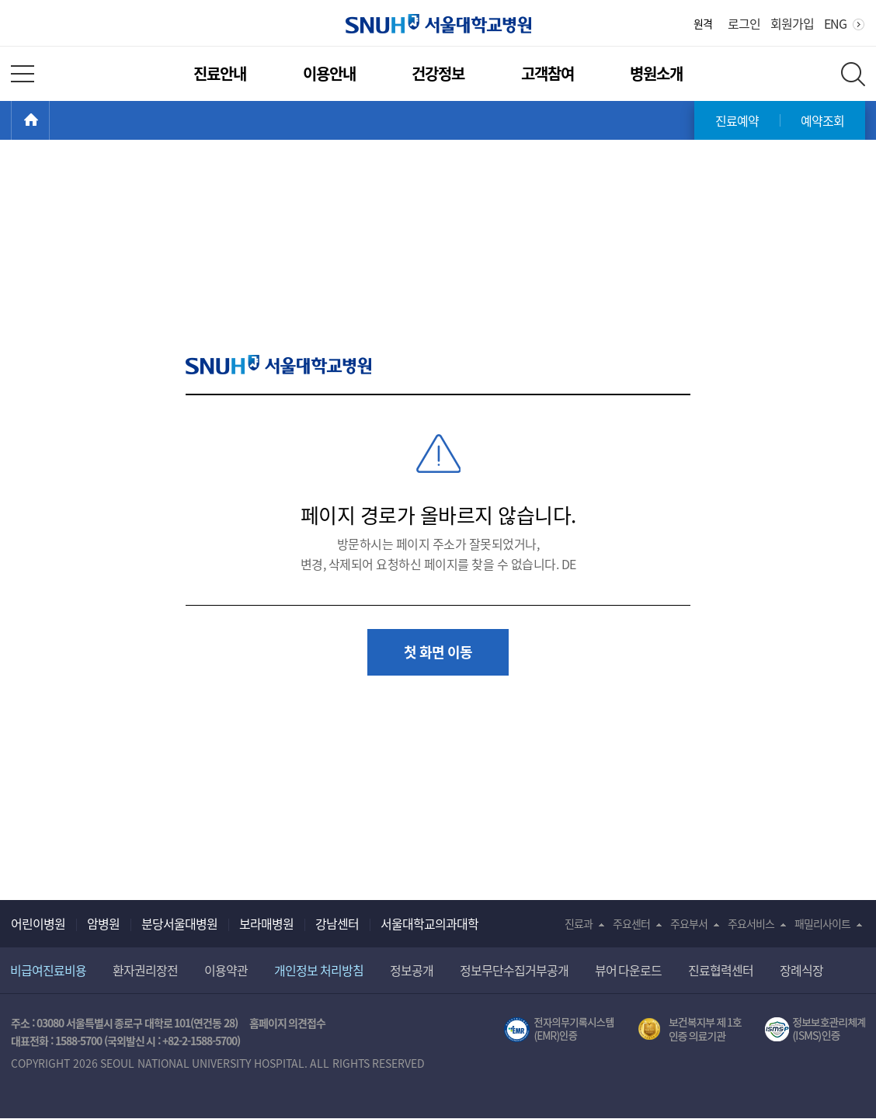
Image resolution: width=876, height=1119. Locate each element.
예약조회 (822, 120)
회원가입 (792, 23)
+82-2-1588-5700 (199, 1040)
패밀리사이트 (822, 923)
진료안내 (219, 73)
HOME (49, 120)
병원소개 (656, 73)
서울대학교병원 (438, 23)
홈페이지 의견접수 (287, 1022)
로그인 (744, 23)
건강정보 (438, 73)
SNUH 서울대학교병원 (278, 364)
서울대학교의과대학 (429, 923)
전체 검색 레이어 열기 (853, 74)
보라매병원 (266, 923)
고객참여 (547, 73)
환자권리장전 (145, 970)
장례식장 (801, 970)
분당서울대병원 (179, 923)
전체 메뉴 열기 (22, 73)
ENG (835, 23)
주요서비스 (751, 923)
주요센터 (631, 923)
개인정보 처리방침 (318, 970)
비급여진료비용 (48, 970)
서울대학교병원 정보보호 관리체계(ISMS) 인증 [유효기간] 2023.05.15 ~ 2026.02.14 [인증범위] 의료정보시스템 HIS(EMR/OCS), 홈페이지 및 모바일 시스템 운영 (815, 1029)
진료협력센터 (720, 970)
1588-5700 (78, 1040)
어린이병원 (38, 923)
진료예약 (737, 120)
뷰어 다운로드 (628, 970)
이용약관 (226, 970)
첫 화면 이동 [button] (438, 651)
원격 (703, 23)
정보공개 (411, 970)
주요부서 (688, 923)
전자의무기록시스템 (559, 1029)
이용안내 (329, 73)
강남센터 (337, 923)
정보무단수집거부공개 (514, 970)
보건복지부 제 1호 (690, 1029)
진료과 (579, 923)
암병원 (103, 923)
